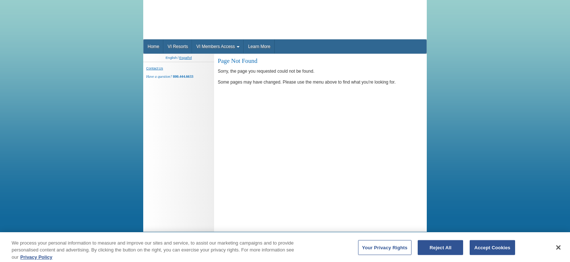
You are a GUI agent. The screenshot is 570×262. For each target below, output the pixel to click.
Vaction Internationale (189, 12)
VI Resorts (178, 46)
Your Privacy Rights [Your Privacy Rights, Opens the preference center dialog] (385, 249)
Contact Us (154, 68)
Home (153, 46)
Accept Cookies (492, 249)
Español (185, 58)
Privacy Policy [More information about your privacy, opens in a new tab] (36, 259)
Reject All (440, 249)
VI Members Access (218, 46)
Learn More (259, 46)
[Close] (558, 249)
